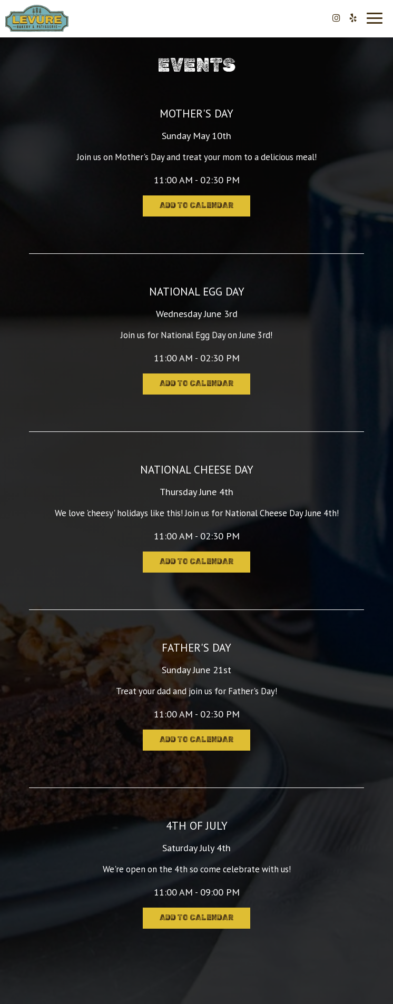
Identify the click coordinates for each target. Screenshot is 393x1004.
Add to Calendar (196, 205)
